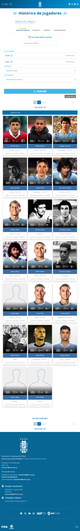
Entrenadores (60, 30)
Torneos (46, 30)
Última (44, 102)
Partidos (36, 30)
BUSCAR (40, 91)
